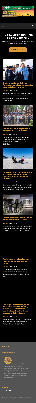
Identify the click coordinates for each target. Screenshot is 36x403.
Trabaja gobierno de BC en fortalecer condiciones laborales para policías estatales (18, 85)
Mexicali (5, 90)
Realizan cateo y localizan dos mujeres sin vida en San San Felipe (16, 261)
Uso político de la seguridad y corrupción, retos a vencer (16, 129)
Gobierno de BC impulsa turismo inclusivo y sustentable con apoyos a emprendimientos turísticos (17, 175)
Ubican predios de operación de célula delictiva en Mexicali (17, 218)
